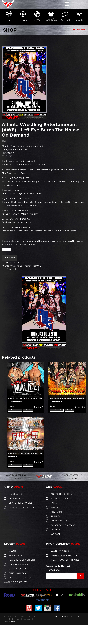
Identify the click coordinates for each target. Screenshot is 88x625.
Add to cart (9, 258)
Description (12, 269)
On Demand (18, 262)
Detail (28, 410)
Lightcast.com (8, 622)
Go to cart (79, 30)
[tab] (46, 269)
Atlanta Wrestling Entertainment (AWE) (21, 266)
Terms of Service (78, 616)
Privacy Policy (61, 616)
